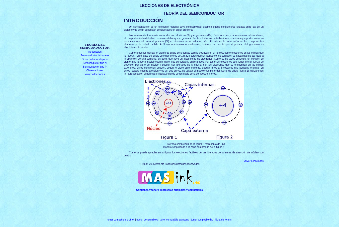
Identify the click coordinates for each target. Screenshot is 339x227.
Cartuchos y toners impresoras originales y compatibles (169, 190)
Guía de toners (223, 219)
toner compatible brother (120, 219)
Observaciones (94, 70)
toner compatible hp (202, 219)
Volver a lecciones (95, 74)
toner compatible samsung (174, 219)
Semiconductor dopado (95, 59)
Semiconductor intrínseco (95, 55)
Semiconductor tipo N (95, 63)
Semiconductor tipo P (94, 66)
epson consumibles (147, 219)
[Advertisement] (94, 26)
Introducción (94, 51)
